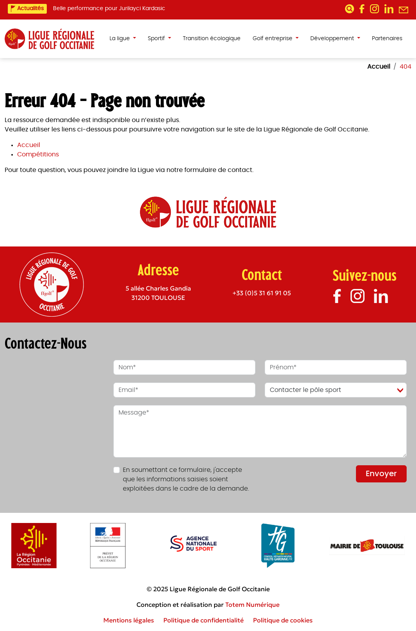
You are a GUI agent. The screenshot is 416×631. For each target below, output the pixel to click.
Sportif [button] (157, 38)
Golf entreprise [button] (273, 38)
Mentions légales (128, 620)
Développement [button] (333, 38)
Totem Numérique (252, 604)
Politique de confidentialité (203, 620)
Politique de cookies (283, 620)
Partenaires (387, 38)
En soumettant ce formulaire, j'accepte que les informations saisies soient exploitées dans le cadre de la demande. (186, 479)
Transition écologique (212, 38)
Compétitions (38, 154)
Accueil (28, 145)
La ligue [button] (120, 38)
